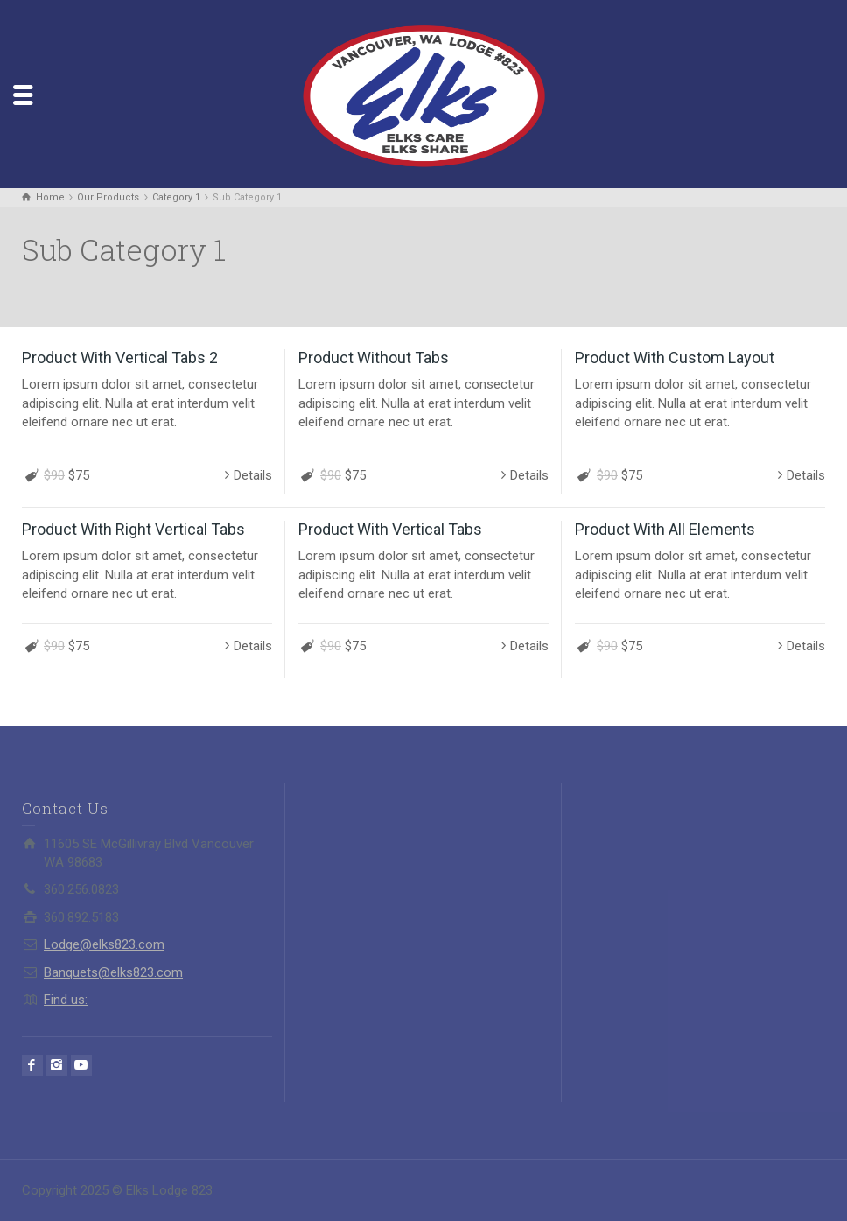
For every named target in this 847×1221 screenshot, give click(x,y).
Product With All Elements (665, 529)
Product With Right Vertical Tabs (133, 529)
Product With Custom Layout (674, 357)
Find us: (66, 999)
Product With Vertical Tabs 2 (120, 357)
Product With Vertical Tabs (390, 529)
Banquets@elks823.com (113, 972)
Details (253, 475)
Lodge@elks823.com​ (104, 944)
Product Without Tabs (373, 357)
